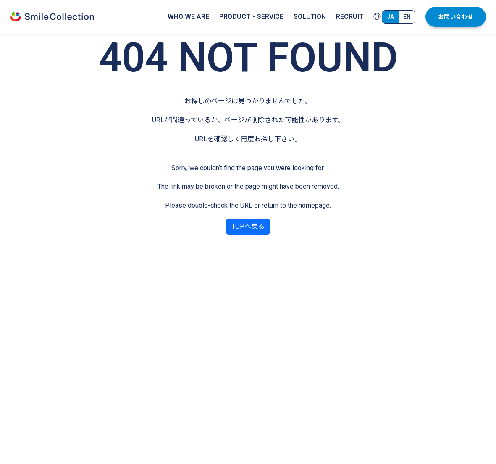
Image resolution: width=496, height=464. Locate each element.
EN (407, 16)
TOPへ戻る (248, 226)
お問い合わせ (455, 16)
